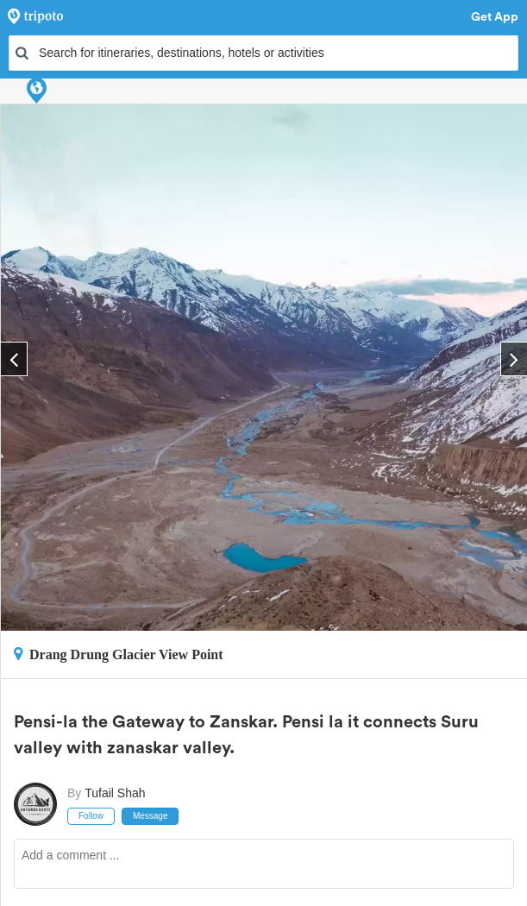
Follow (91, 816)
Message (150, 816)
